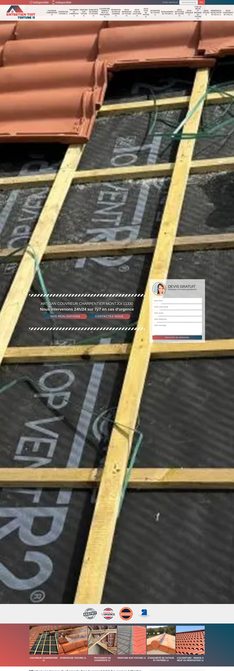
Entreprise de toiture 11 (155, 12)
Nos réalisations (65, 316)
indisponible (39, 2)
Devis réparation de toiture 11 (127, 13)
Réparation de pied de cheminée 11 (116, 13)
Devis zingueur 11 (189, 12)
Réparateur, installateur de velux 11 (216, 12)
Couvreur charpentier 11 (51, 12)
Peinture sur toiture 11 (84, 13)
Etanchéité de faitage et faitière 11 (93, 13)
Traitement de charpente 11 (74, 13)
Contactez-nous (109, 316)
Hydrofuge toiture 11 (63, 13)
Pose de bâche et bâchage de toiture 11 (198, 12)
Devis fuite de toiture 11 (146, 12)
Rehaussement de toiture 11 (167, 13)
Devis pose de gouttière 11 (137, 13)
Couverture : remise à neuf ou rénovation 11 (104, 12)
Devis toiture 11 (206, 12)
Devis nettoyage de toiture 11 (179, 13)
